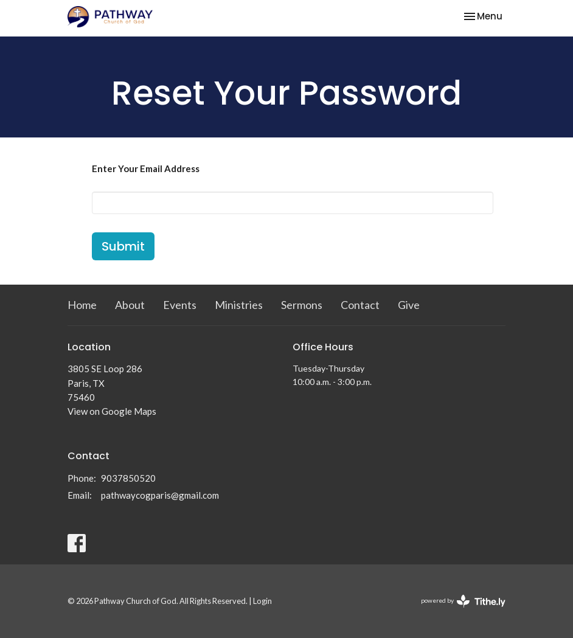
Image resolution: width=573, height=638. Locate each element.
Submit (123, 246)
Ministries (239, 304)
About (130, 304)
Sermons (301, 304)
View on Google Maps (112, 411)
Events (179, 304)
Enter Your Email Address (146, 168)
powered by (463, 601)
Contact (360, 304)
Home (82, 304)
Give (409, 304)
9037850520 (128, 478)
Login (262, 601)
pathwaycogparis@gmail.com (160, 495)
